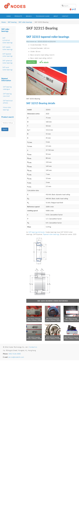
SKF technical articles (8, 102)
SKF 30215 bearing (71, 318)
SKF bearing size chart (7, 95)
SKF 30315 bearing (34, 337)
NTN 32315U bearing (52, 337)
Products (18, 16)
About (56, 16)
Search (5, 129)
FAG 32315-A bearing (34, 318)
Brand (29, 16)
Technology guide (42, 16)
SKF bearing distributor (36, 232)
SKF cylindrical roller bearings (7, 40)
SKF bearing (12, 22)
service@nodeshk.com (16, 357)
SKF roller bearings (25, 22)
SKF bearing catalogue (7, 88)
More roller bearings (7, 108)
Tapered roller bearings (51, 234)
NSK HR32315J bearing (71, 337)
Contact (65, 16)
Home (8, 16)
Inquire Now (31, 62)
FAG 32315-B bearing (52, 318)
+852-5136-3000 (14, 354)
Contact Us (33, 347)
